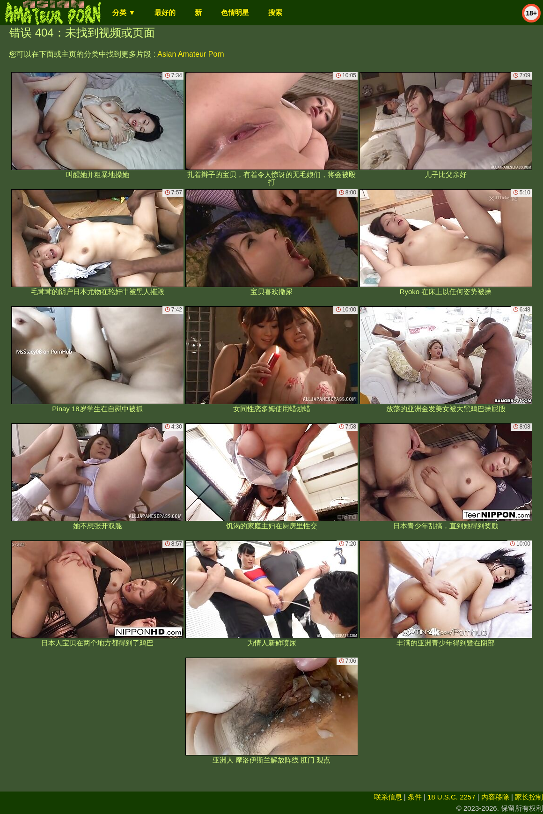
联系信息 (388, 797)
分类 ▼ (123, 12)
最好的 (165, 12)
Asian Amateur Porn (190, 54)
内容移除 (495, 797)
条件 (415, 797)
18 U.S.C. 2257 (451, 797)
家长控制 (529, 797)
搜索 (275, 12)
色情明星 (235, 12)
